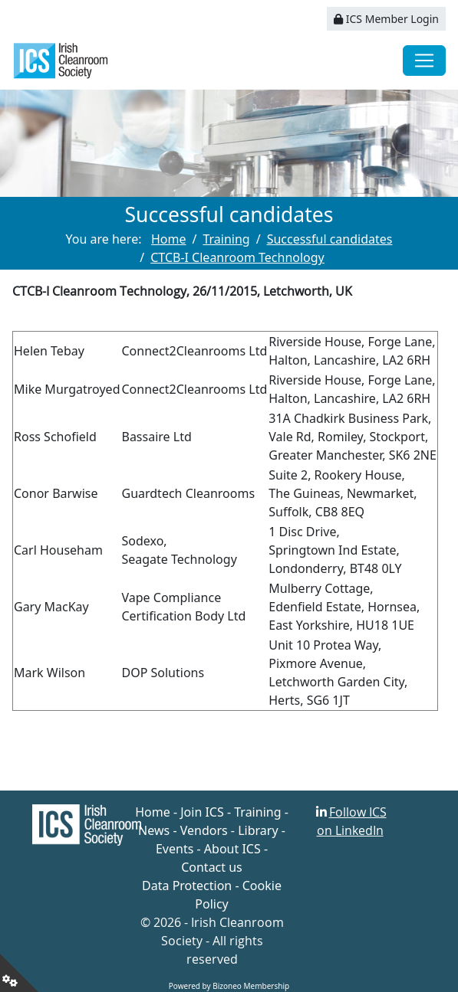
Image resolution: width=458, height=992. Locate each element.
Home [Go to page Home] (168, 239)
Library (258, 830)
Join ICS (202, 812)
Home (152, 812)
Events (174, 848)
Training (257, 812)
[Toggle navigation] (424, 60)
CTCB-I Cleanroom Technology (237, 257)
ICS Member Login (386, 18)
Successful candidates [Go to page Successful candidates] (330, 239)
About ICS (232, 848)
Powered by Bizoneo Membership (229, 986)
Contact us (211, 867)
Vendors (204, 830)
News (154, 830)
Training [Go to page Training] (226, 239)
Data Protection (187, 885)
